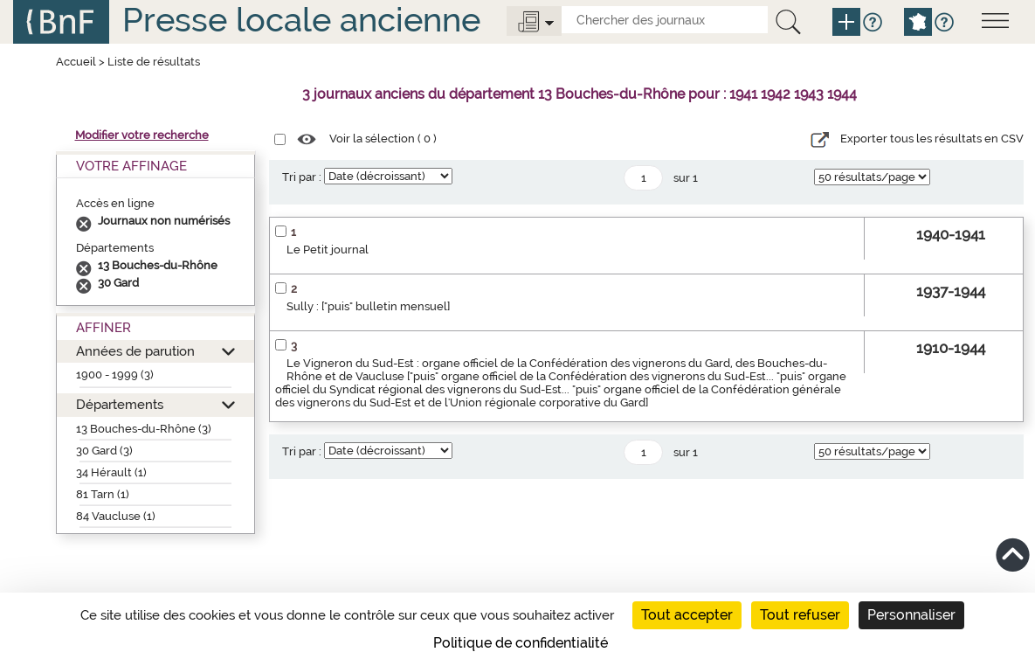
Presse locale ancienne (301, 19)
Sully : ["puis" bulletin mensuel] (368, 306)
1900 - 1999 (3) (115, 374)
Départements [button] (119, 404)
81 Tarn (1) (102, 494)
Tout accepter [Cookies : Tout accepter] (687, 615)
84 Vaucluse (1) (115, 516)
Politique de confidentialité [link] (520, 643)
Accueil (76, 61)
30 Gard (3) (104, 450)
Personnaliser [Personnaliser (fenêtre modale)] (911, 615)
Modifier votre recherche (142, 135)
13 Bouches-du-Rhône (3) (143, 428)
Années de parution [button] (135, 350)
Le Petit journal (327, 249)
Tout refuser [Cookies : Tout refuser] (800, 615)
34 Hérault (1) (111, 472)
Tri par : (301, 177)
